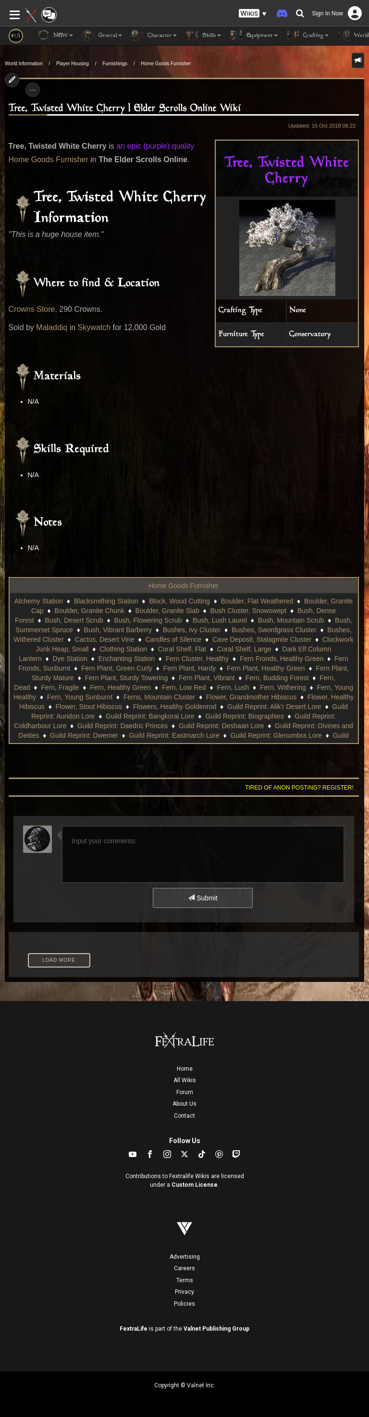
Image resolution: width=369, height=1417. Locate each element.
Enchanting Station (126, 658)
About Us (184, 1103)
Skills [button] (203, 35)
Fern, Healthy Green (120, 687)
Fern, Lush (233, 687)
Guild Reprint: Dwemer (84, 735)
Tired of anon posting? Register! (299, 787)
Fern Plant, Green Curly (116, 668)
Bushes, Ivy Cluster (192, 630)
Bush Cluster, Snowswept (248, 610)
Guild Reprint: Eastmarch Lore (174, 735)
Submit (202, 898)
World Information (24, 63)
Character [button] (154, 35)
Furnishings (114, 63)
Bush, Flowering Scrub (148, 620)
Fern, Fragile (60, 687)
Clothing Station (123, 649)
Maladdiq (51, 327)
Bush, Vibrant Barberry (118, 630)
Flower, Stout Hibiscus (89, 706)
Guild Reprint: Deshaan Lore (221, 726)
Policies (184, 1303)
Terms (184, 1280)
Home (185, 1068)
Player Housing (72, 63)
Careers (184, 1268)
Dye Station (69, 658)
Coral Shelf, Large (244, 649)
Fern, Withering (283, 687)
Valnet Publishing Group (216, 1328)
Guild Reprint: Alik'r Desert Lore (274, 706)
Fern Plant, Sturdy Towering (126, 678)
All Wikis (184, 1080)
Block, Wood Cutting (179, 601)
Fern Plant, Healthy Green (266, 668)
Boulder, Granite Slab (167, 610)
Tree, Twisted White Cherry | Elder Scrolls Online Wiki (125, 108)
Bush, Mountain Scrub (291, 620)
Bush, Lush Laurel (220, 620)
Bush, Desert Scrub (74, 620)
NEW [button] (55, 35)
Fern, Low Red (184, 687)
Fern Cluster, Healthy (197, 658)
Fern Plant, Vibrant (206, 678)
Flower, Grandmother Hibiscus (251, 697)
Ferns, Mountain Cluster (159, 697)
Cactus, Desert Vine (105, 639)
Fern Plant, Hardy (189, 668)
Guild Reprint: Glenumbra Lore (276, 735)
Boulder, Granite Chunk (89, 610)
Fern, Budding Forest (277, 678)
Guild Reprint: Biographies (244, 716)
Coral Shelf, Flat (182, 649)
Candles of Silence (173, 639)
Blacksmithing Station (106, 601)
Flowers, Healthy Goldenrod (175, 706)
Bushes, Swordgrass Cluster (274, 630)
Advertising (185, 1256)
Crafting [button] (308, 35)
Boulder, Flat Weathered (257, 601)
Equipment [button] (254, 35)
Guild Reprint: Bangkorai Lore (150, 716)
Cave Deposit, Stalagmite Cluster (261, 639)
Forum (184, 1092)
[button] (253, 13)
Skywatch (94, 327)
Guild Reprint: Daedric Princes (122, 726)
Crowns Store (32, 309)
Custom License (195, 1184)
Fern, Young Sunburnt (79, 697)
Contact (184, 1115)
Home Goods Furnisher (166, 63)
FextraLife (134, 1328)
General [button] (102, 35)
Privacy (184, 1291)
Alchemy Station (38, 601)
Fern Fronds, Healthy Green (281, 658)
